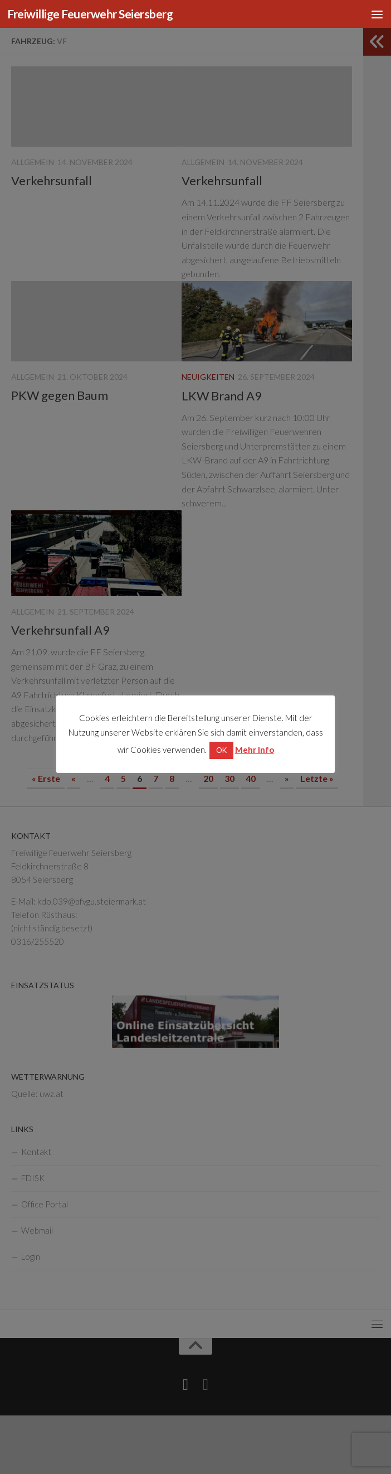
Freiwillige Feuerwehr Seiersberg (90, 14)
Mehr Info (254, 750)
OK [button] (221, 750)
